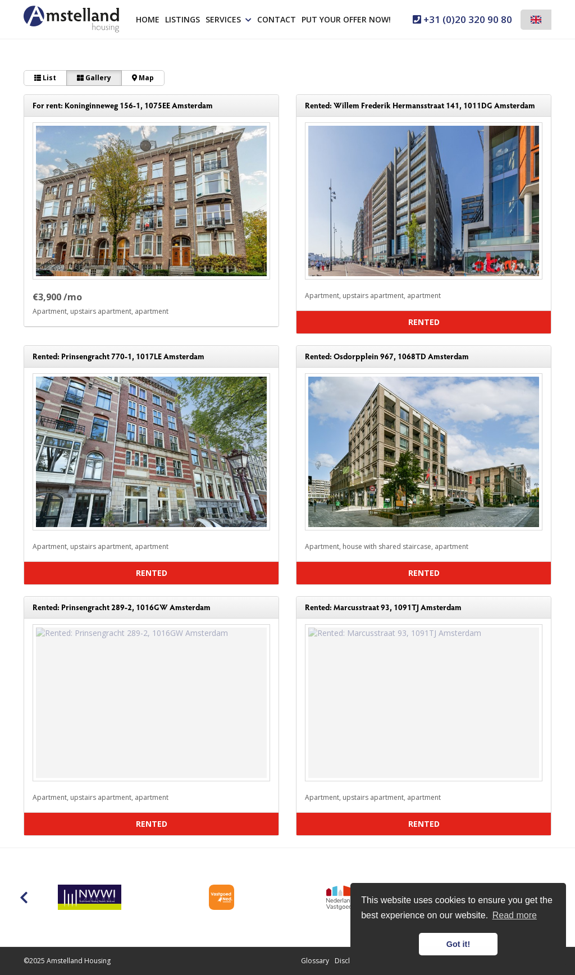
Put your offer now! (346, 19)
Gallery (94, 78)
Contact (276, 19)
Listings (182, 19)
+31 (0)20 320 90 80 (462, 19)
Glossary (315, 960)
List (45, 78)
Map (143, 78)
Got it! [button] (458, 944)
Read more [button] (514, 915)
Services (229, 19)
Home (147, 19)
